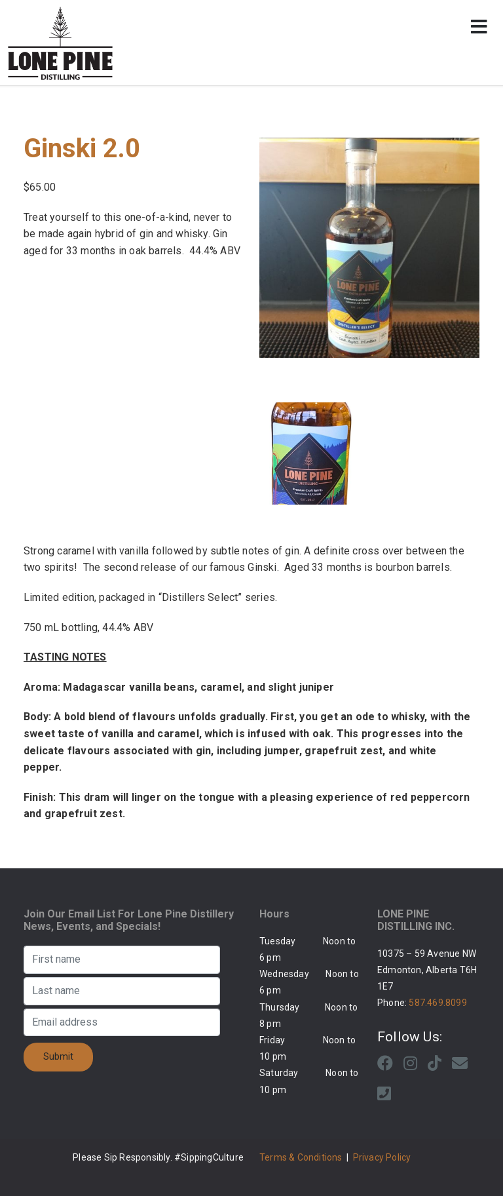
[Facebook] (385, 1063)
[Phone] (384, 1093)
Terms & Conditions (301, 1157)
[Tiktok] (434, 1063)
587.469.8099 (437, 1002)
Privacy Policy (382, 1157)
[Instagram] (410, 1063)
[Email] (460, 1063)
